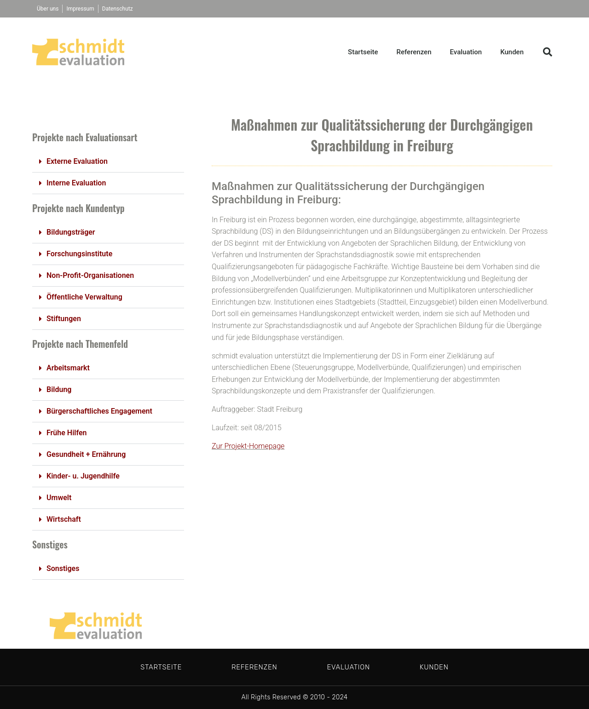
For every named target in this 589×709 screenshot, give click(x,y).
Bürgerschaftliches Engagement (99, 411)
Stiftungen (63, 318)
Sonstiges (62, 568)
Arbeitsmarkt (68, 367)
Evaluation (466, 52)
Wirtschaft (63, 519)
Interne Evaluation (76, 183)
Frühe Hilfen (66, 432)
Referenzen (414, 52)
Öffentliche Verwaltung (84, 297)
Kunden (512, 52)
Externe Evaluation (77, 161)
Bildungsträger (70, 232)
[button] (547, 52)
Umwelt (58, 497)
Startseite (363, 52)
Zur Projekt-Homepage (248, 446)
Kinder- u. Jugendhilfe (83, 476)
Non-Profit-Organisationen (90, 275)
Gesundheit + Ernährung (86, 454)
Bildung (58, 389)
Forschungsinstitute (79, 253)
